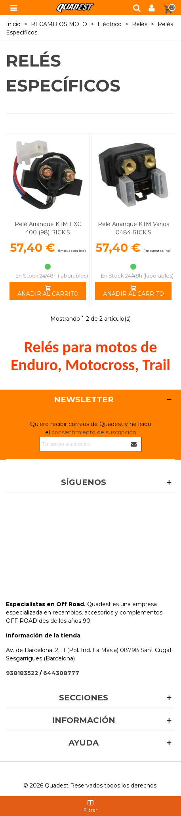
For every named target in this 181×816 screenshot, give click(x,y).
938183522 (22, 673)
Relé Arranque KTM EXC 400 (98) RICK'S (48, 228)
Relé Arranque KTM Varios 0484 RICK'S (133, 228)
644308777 (61, 673)
